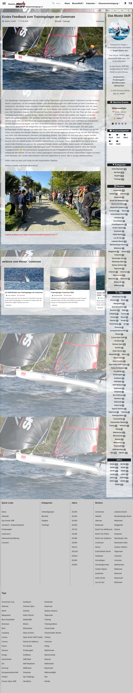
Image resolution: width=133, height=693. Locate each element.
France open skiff (119, 338)
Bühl (125, 310)
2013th (114, 464)
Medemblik (114, 355)
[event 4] (126, 123)
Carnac (125, 314)
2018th (124, 471)
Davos (125, 211)
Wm (114, 453)
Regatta (119, 176)
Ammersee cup (119, 297)
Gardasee (119, 218)
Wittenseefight (119, 450)
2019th (114, 474)
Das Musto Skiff (8, 521)
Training (125, 412)
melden (119, 118)
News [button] (67, 3)
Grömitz (119, 348)
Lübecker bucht (119, 241)
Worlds (123, 453)
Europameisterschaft (119, 331)
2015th (114, 468)
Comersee (114, 211)
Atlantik (113, 194)
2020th (124, 474)
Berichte (119, 173)
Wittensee (119, 286)
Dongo (124, 321)
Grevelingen (119, 221)
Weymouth (119, 282)
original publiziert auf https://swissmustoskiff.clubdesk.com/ (30, 234)
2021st (113, 478)
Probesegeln (119, 375)
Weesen (119, 439)
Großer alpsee (119, 228)
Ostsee (126, 252)
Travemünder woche (119, 422)
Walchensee (119, 275)
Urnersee (125, 272)
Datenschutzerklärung (10, 538)
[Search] (59, 3)
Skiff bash (119, 382)
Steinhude (119, 402)
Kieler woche (119, 351)
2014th (124, 464)
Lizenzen (5, 543)
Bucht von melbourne (119, 201)
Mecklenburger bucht (119, 245)
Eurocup (119, 327)
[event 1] (116, 123)
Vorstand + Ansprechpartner (13, 525)
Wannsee (125, 279)
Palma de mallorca (119, 368)
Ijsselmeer (119, 231)
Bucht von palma (119, 204)
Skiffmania (119, 388)
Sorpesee (119, 255)
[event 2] (119, 123)
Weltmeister (119, 443)
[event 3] (122, 123)
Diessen (114, 321)
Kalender (5, 516)
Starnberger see (119, 258)
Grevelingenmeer (119, 224)
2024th (124, 481)
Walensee (113, 279)
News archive (119, 361)
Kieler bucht (119, 235)
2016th (124, 468)
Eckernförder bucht (119, 214)
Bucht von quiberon (119, 208)
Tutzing (113, 426)
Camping (113, 314)
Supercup (119, 405)
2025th (119, 485)
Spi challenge (119, 395)
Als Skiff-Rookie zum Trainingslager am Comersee (24, 292)
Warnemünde (119, 436)
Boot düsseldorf (119, 307)
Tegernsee (119, 269)
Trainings (119, 179)
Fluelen (119, 334)
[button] (130, 3)
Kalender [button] (90, 3)
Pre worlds (119, 371)
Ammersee (119, 191)
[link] (24, 288)
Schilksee (119, 378)
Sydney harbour (119, 265)
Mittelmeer (119, 248)
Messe (125, 355)
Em (126, 324)
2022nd (124, 478)
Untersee (113, 272)
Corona (114, 317)
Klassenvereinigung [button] (108, 3)
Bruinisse (115, 310)
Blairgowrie (119, 304)
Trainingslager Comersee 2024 (62, 292)
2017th (114, 471)
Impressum (6, 534)
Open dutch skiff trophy (119, 365)
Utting (119, 429)
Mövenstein (119, 358)
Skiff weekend (119, 385)
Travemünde (119, 419)
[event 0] (113, 123)
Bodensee (119, 197)
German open (119, 344)
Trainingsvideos (119, 416)
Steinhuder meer (119, 262)
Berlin (124, 300)
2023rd (114, 481)
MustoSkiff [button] (77, 3)
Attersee (124, 194)
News (4, 512)
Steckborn (119, 399)
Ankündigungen (119, 169)
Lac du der (119, 238)
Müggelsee (113, 252)
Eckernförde (115, 324)
